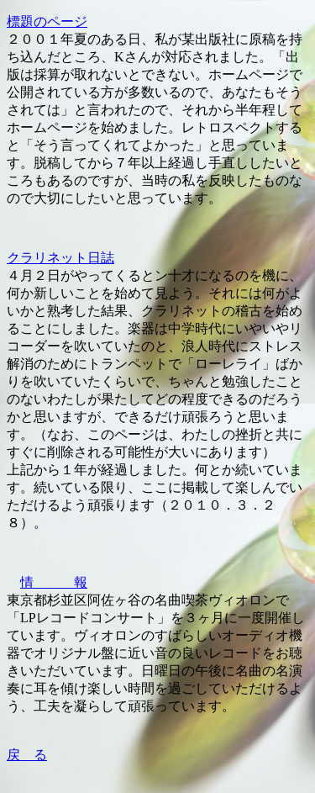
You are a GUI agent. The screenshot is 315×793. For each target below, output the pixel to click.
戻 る (27, 755)
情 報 (53, 582)
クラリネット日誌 (60, 258)
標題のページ (47, 21)
